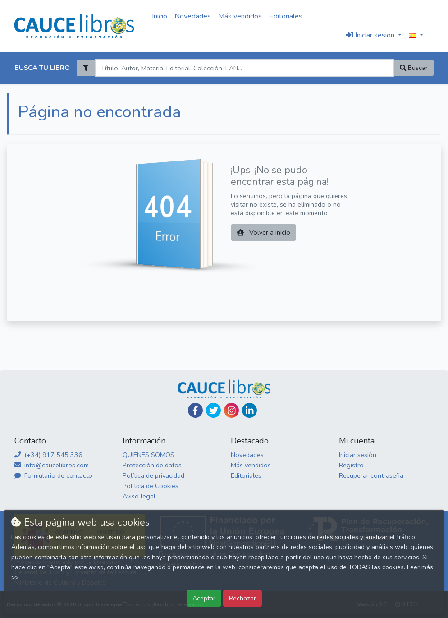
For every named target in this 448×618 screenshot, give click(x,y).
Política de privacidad (153, 475)
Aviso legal (139, 496)
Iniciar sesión (357, 454)
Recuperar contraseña (371, 475)
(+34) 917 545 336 (48, 454)
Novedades (192, 16)
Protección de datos (152, 465)
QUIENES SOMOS (148, 454)
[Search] (244, 68)
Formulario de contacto (53, 475)
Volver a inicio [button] (263, 232)
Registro (351, 465)
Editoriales (285, 16)
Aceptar (203, 598)
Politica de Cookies (150, 485)
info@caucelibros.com (51, 465)
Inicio (159, 16)
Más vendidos (240, 16)
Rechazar (242, 598)
